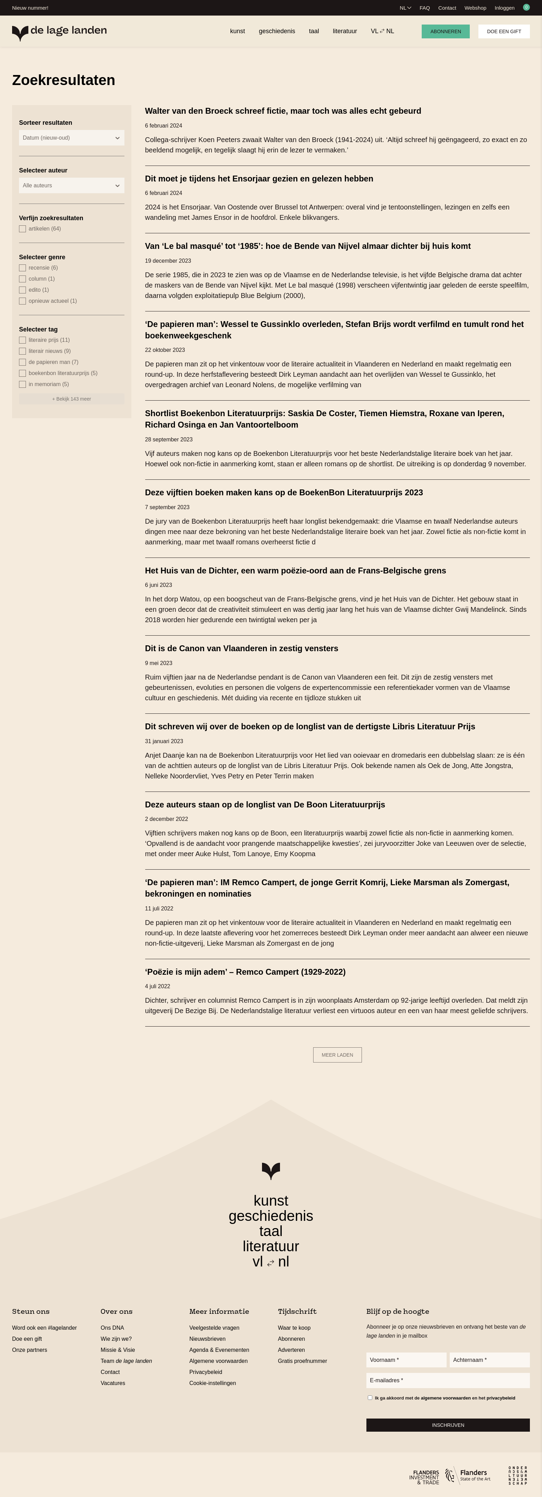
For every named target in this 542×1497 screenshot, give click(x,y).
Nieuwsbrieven (207, 1335)
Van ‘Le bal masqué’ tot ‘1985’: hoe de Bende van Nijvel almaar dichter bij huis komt (324, 245)
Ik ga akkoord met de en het (445, 1396)
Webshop (475, 8)
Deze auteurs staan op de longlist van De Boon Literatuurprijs (277, 801)
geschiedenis (270, 1212)
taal (271, 1227)
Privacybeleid (205, 1369)
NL (403, 8)
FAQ (425, 8)
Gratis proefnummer (302, 1357)
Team (126, 1357)
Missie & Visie (118, 1346)
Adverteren (291, 1346)
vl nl (271, 1258)
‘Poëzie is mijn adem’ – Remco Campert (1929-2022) (255, 968)
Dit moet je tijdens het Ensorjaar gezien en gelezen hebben (270, 178)
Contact (447, 8)
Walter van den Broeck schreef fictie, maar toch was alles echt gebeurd (297, 110)
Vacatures (113, 1380)
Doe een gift (504, 31)
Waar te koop (294, 1324)
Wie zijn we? (116, 1335)
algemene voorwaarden (446, 1396)
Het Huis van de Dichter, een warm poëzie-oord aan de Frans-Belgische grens (310, 568)
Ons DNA (112, 1324)
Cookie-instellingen (212, 1380)
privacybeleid (501, 1396)
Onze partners (29, 1346)
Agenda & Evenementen (219, 1346)
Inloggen (505, 8)
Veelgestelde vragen (214, 1324)
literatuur (271, 1243)
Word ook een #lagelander (44, 1324)
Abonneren (445, 31)
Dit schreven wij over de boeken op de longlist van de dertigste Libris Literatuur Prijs (326, 724)
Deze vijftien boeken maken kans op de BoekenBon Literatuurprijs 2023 (297, 490)
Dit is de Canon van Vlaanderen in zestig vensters (251, 646)
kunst (271, 1197)
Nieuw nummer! (30, 8)
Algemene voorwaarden (218, 1357)
